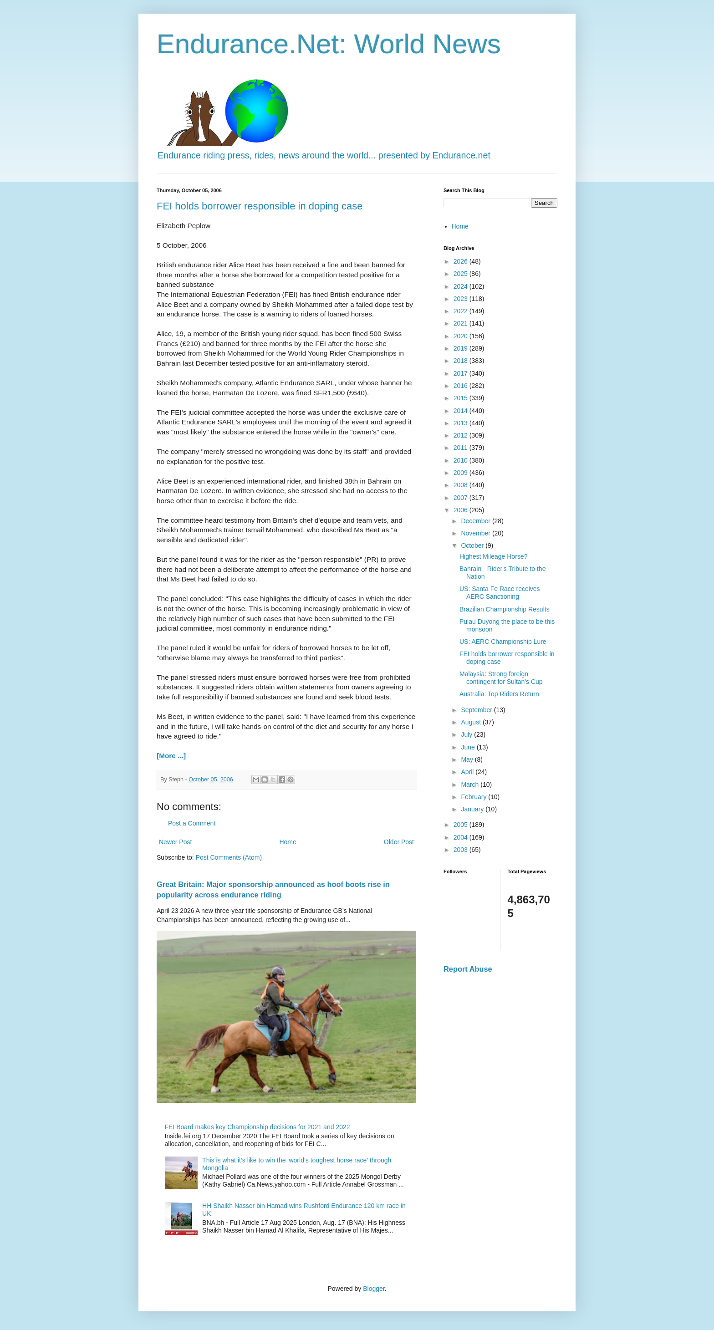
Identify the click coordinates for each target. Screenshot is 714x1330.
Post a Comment (191, 823)
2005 (461, 824)
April (468, 771)
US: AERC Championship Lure (502, 641)
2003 (461, 849)
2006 (461, 510)
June (468, 747)
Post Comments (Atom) (229, 857)
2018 (461, 360)
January (473, 809)
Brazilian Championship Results (504, 609)
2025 (461, 273)
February (474, 796)
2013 (461, 423)
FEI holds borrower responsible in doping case (259, 206)
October (473, 545)
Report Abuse (468, 969)
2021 (461, 323)
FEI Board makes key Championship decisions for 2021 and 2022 (257, 1127)
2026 (461, 261)
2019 (461, 348)
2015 (461, 398)
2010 (461, 460)
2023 (461, 298)
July (467, 734)
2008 (461, 485)
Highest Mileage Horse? (493, 556)
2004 (461, 837)
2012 (461, 435)
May (467, 759)
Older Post (399, 842)
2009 (461, 472)
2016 (461, 385)
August (471, 722)
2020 (461, 336)
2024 (461, 286)
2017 (461, 373)
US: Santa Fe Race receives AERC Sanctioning (499, 592)
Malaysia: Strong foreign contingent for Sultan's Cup (501, 677)
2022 (461, 311)
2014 (461, 410)
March (470, 784)
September (477, 709)
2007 (461, 497)
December (476, 521)
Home (287, 842)
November (476, 533)
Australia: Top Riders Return (499, 694)
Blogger (373, 1288)
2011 (461, 447)
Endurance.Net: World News (329, 44)
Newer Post (175, 842)
